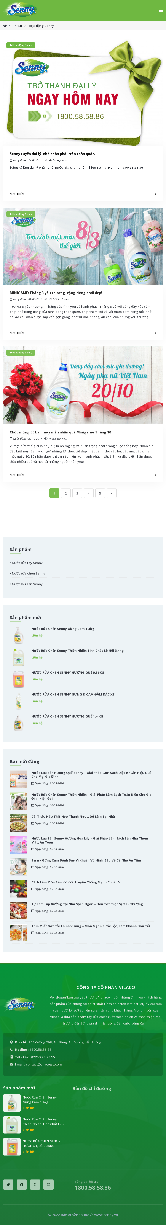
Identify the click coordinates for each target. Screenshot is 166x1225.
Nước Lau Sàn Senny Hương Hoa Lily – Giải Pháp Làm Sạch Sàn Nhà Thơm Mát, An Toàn (89, 844)
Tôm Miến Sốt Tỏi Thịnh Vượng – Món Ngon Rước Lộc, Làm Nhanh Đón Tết (91, 929)
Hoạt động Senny (40, 25)
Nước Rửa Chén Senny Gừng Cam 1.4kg (62, 632)
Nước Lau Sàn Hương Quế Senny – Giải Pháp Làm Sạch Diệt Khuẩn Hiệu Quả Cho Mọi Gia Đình (91, 778)
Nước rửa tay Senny (26, 566)
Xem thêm (17, 194)
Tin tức (17, 25)
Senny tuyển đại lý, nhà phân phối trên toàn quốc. (52, 153)
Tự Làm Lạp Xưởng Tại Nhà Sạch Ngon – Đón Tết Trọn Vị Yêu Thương (87, 907)
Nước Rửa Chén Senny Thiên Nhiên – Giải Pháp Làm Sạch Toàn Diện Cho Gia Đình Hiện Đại (91, 800)
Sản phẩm (21, 553)
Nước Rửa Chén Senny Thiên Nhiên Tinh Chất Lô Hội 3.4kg (77, 654)
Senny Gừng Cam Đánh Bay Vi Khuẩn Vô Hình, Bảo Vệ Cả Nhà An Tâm (86, 864)
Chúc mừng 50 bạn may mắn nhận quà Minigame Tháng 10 (60, 435)
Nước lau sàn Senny (26, 587)
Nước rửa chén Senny (27, 577)
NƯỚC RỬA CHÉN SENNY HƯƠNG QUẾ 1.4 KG (67, 720)
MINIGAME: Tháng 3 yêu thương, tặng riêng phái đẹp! (56, 296)
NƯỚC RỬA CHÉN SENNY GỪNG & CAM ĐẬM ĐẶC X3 (73, 698)
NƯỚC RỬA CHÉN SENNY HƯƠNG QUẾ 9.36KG (67, 676)
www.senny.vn (106, 1214)
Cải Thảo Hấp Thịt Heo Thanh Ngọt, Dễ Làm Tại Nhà (73, 820)
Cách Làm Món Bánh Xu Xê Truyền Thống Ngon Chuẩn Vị (76, 885)
